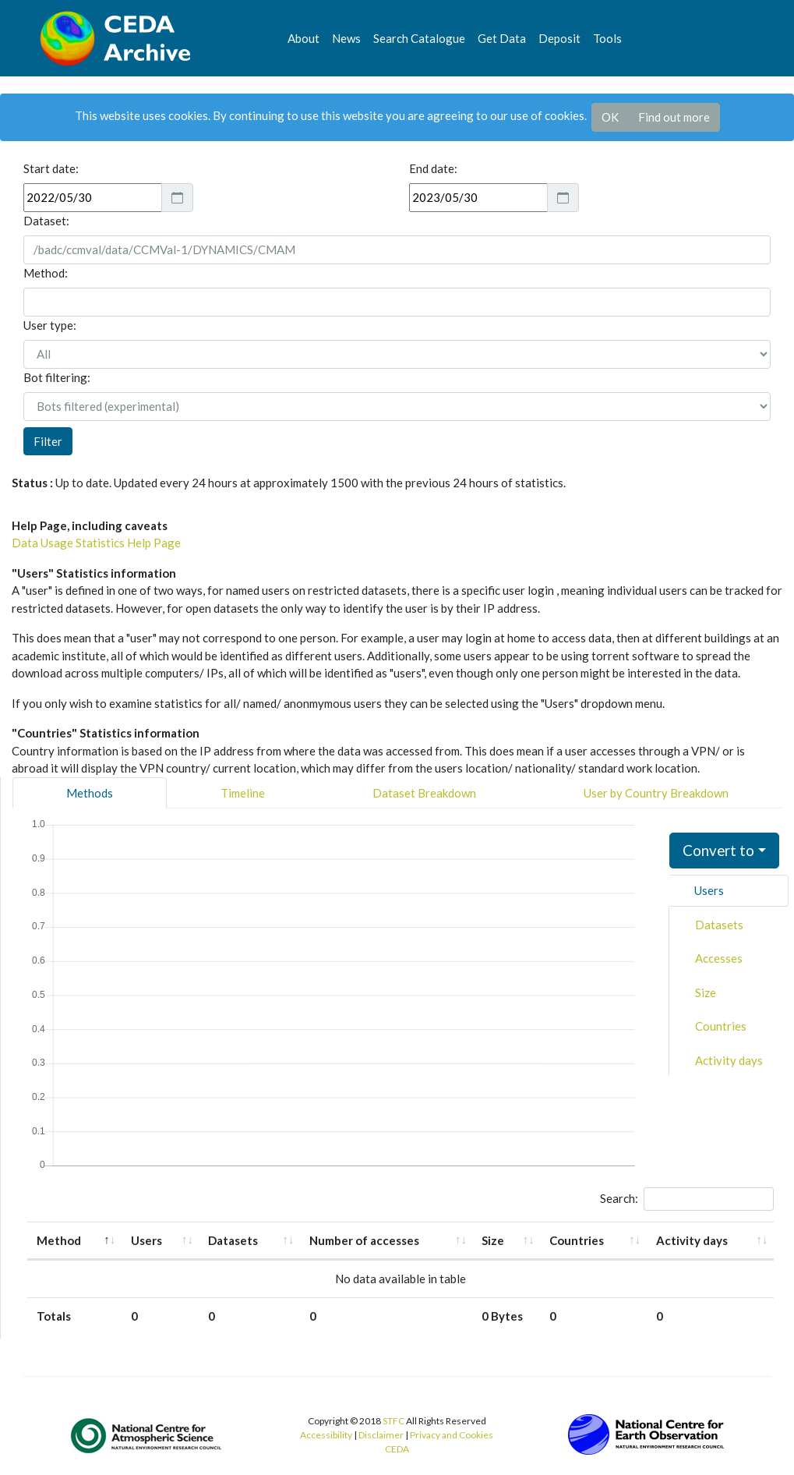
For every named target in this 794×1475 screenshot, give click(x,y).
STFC (393, 1421)
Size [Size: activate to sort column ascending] (493, 1240)
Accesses (719, 958)
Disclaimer (381, 1435)
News (346, 38)
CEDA (397, 1449)
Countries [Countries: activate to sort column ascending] (576, 1240)
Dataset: (46, 221)
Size (705, 992)
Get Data (502, 38)
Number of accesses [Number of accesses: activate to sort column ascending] (364, 1240)
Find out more (674, 117)
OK (610, 117)
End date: (433, 168)
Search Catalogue (419, 38)
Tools (607, 38)
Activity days (729, 1060)
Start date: (51, 168)
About (303, 38)
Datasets (719, 925)
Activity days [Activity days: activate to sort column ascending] (692, 1240)
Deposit (559, 38)
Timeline (243, 793)
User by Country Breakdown (656, 793)
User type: (49, 325)
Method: (45, 273)
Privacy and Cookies (451, 1435)
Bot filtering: (56, 377)
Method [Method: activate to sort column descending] (59, 1240)
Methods (89, 793)
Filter (48, 441)
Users (709, 890)
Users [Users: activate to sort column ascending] (146, 1240)
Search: (687, 1199)
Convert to (718, 850)
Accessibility (326, 1435)
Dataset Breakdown (424, 793)
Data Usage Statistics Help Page (96, 543)
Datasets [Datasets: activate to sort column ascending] (233, 1240)
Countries (720, 1026)
